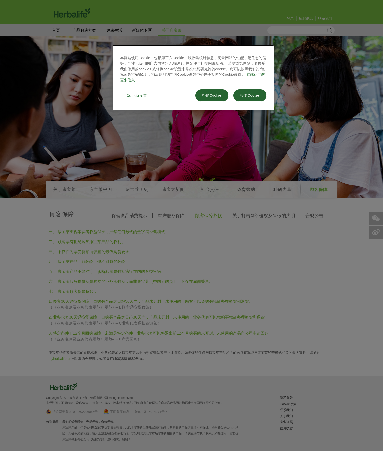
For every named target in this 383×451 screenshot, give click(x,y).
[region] (193, 77)
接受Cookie (249, 95)
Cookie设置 (137, 95)
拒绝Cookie (211, 95)
